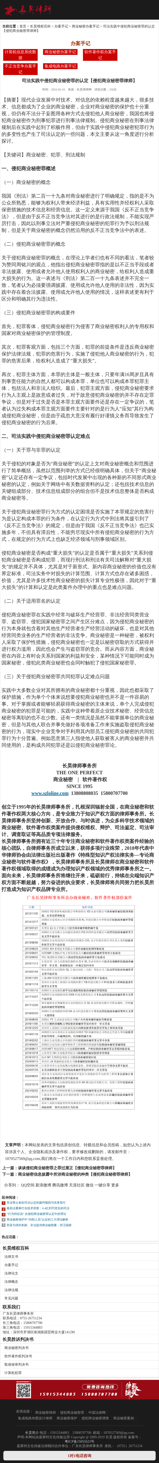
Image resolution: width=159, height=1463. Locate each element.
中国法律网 (97, 1412)
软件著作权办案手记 (100, 55)
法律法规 (11, 1290)
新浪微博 (43, 1185)
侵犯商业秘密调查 (95, 1418)
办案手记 (61, 26)
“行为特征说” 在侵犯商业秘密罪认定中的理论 (36, 1214)
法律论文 (11, 1273)
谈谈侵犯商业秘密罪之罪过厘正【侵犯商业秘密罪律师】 (67, 1168)
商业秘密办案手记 (85, 26)
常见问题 (11, 1298)
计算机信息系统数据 (20, 55)
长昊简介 (32, 1433)
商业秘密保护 (67, 1418)
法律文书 (11, 1257)
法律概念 (11, 1282)
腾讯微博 (60, 1185)
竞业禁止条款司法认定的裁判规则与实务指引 (36, 1202)
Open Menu (149, 9)
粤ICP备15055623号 (79, 1441)
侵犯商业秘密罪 (72, 1412)
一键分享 (102, 1185)
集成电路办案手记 (60, 66)
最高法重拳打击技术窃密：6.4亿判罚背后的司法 (38, 1208)
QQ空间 (27, 1185)
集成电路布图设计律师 (35, 1418)
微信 (90, 1185)
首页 (22, 26)
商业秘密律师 (45, 1412)
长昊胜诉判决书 (17, 1339)
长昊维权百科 (40, 26)
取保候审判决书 (16, 1364)
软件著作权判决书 (18, 1356)
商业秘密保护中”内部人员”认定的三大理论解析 (37, 1219)
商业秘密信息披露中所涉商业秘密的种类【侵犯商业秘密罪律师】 (75, 1174)
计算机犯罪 (13, 1373)
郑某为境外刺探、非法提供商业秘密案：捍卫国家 (39, 1225)
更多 (115, 1185)
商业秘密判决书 (16, 1348)
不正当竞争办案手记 (20, 69)
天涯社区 (77, 1185)
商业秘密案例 (123, 1418)
